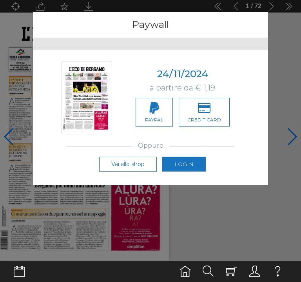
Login (184, 164)
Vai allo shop (128, 164)
